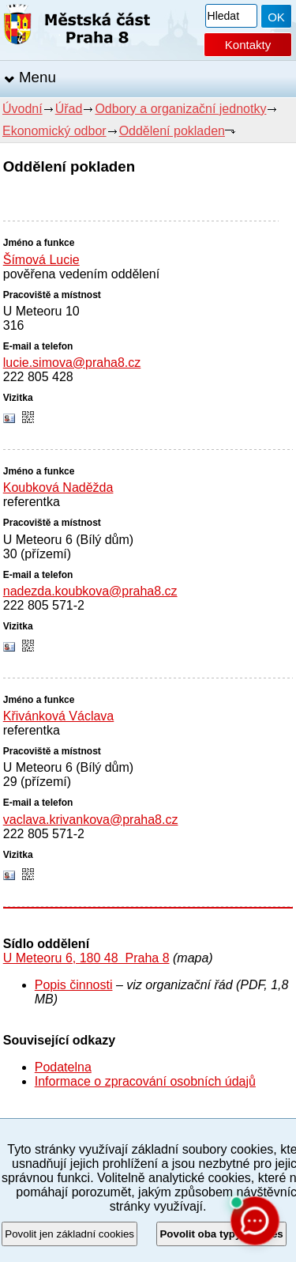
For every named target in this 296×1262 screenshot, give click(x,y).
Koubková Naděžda (58, 487)
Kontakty (248, 44)
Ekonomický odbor (54, 131)
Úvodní (22, 108)
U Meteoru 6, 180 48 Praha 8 (86, 958)
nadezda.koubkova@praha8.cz (90, 591)
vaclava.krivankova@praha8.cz (90, 819)
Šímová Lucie (41, 259)
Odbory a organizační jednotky (180, 108)
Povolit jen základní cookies (69, 1234)
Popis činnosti (74, 985)
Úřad (69, 108)
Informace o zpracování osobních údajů (145, 1081)
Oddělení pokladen (172, 131)
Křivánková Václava (58, 716)
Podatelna (63, 1067)
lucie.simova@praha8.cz (72, 362)
